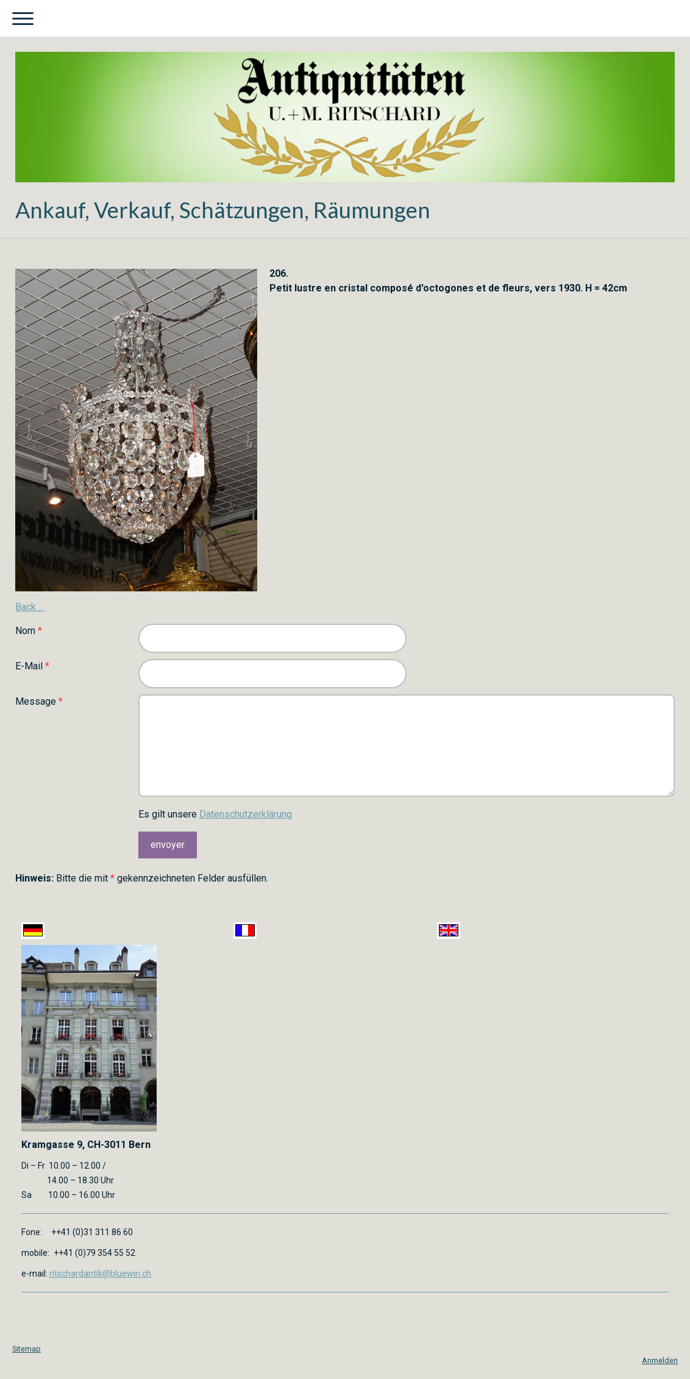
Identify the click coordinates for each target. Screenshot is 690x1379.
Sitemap (26, 1348)
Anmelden (660, 1360)
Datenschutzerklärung (245, 814)
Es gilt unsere (215, 814)
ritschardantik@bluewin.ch (100, 1273)
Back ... (29, 607)
